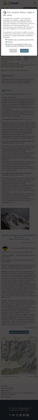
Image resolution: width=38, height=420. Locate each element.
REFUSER (13, 50)
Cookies (10, 42)
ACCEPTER (24, 50)
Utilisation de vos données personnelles (20, 39)
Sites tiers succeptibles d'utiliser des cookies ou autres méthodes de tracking (19, 45)
